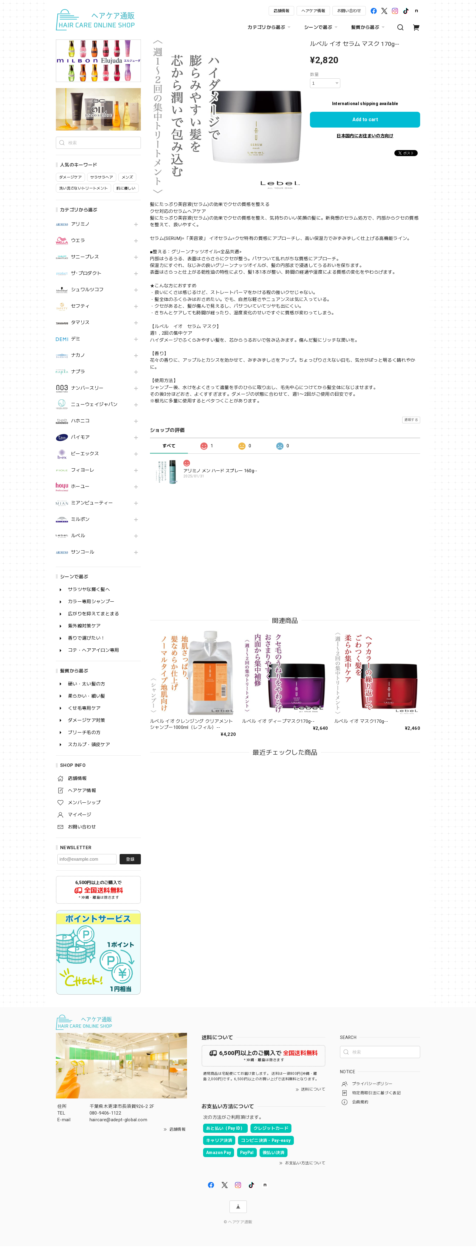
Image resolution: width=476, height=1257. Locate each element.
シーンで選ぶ (321, 27)
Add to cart (365, 119)
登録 (130, 870)
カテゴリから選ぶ (270, 27)
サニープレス (85, 268)
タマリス (80, 333)
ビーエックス (85, 464)
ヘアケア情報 (313, 11)
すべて (168, 445)
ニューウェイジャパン (94, 415)
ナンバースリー (87, 399)
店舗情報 (281, 11)
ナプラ (78, 382)
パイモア (80, 448)
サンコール (82, 563)
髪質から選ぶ (368, 27)
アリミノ (80, 235)
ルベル (78, 546)
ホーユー (80, 497)
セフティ (80, 317)
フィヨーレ (82, 481)
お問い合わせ (349, 11)
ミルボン (80, 530)
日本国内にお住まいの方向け (365, 135)
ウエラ (78, 251)
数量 (314, 74)
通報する (411, 420)
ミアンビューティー (92, 514)
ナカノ (78, 366)
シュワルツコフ (87, 300)
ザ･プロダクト (86, 284)
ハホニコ (80, 432)
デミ (75, 350)
